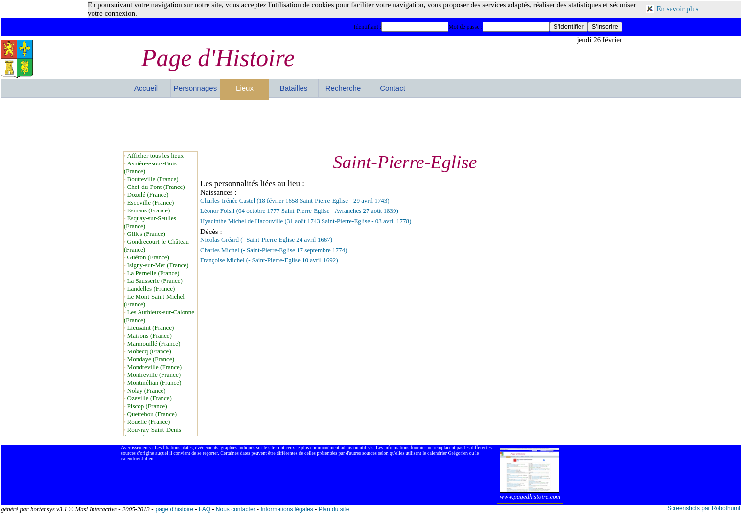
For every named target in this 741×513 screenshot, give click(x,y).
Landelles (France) (151, 288)
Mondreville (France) (154, 367)
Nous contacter (235, 509)
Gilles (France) (146, 233)
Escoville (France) (150, 202)
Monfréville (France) (154, 374)
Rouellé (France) (148, 421)
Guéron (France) (148, 257)
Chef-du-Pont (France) (156, 186)
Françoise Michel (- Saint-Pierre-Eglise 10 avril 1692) (269, 260)
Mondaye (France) (150, 359)
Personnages (195, 88)
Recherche (343, 88)
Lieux (245, 88)
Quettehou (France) (152, 414)
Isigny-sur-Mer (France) (158, 265)
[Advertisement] (371, 124)
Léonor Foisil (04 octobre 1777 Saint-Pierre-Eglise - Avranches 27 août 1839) (299, 210)
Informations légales (286, 509)
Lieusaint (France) (150, 327)
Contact (392, 88)
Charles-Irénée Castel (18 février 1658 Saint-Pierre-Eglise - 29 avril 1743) (295, 200)
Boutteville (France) (153, 179)
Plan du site (334, 509)
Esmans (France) (148, 210)
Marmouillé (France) (154, 343)
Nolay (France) (146, 390)
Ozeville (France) (149, 398)
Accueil (146, 88)
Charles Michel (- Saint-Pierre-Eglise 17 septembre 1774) (273, 250)
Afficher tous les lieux (155, 155)
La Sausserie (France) (155, 280)
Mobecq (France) (149, 351)
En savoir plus (677, 9)
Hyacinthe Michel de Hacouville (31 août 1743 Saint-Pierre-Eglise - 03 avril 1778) (305, 221)
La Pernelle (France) (153, 273)
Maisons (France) (149, 335)
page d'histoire (174, 509)
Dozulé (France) (148, 194)
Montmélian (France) (154, 382)
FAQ (204, 509)
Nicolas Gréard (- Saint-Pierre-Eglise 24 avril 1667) (266, 239)
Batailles (294, 88)
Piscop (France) (147, 406)
